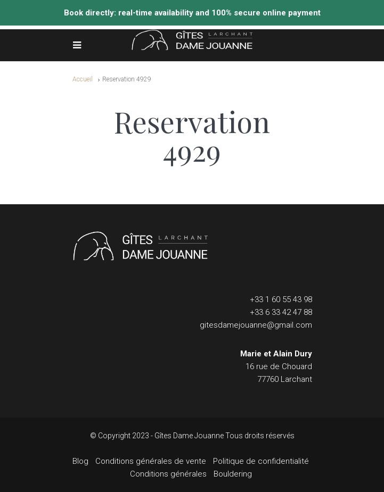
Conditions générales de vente (150, 461)
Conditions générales (168, 474)
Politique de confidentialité (261, 461)
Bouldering (233, 474)
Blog (80, 461)
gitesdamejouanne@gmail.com (256, 325)
